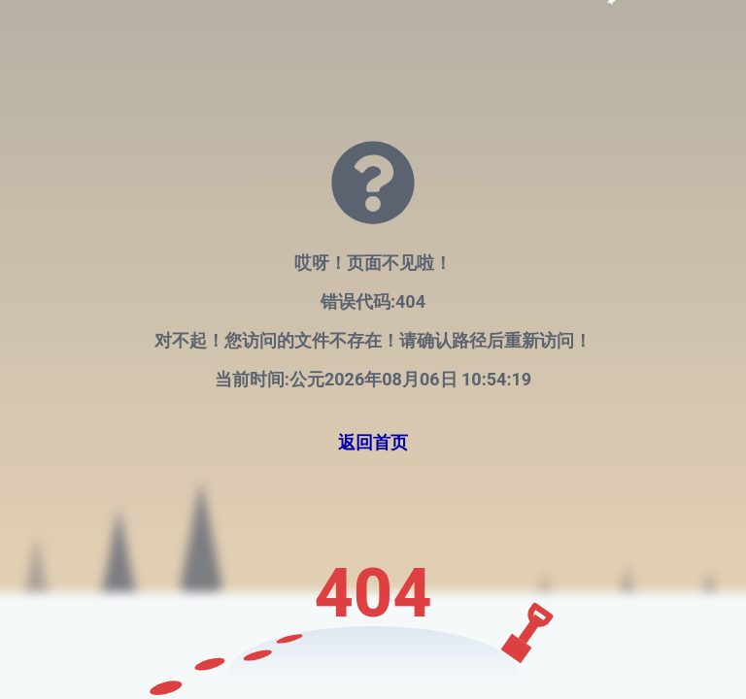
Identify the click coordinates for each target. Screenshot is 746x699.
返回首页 (373, 442)
